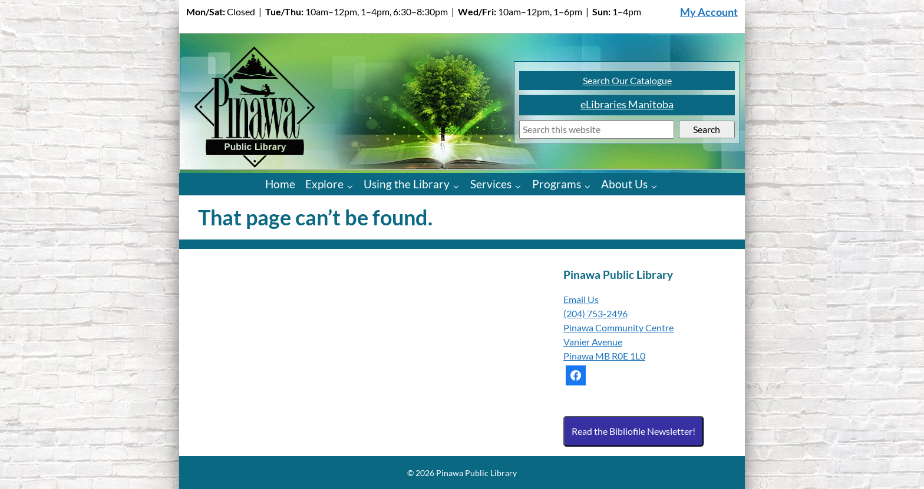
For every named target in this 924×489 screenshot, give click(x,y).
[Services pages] (520, 185)
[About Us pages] (656, 185)
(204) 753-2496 (595, 313)
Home (280, 184)
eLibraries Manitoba (627, 104)
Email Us (581, 299)
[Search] (596, 129)
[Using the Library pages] (458, 185)
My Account (709, 12)
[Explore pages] (352, 185)
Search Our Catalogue (627, 80)
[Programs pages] (590, 185)
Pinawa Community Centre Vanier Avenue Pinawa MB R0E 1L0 (618, 341)
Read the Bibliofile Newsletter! (633, 431)
